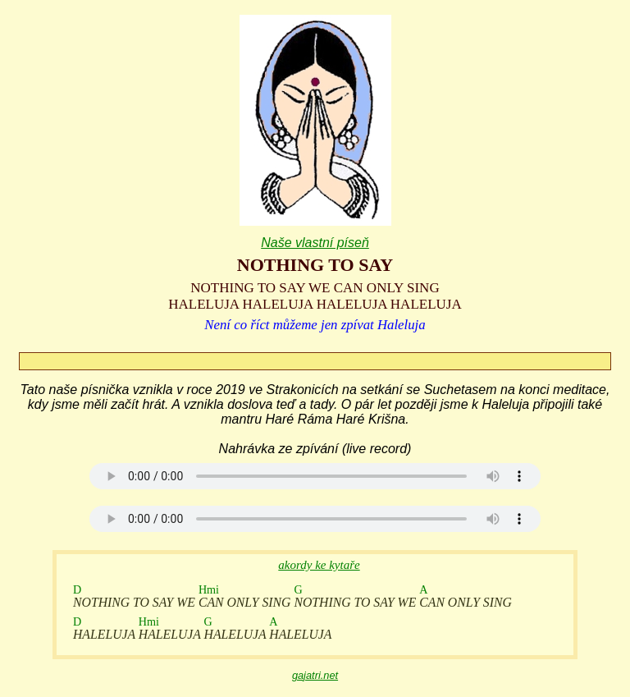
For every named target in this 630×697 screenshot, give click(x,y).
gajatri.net (315, 675)
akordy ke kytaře (318, 564)
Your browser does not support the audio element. (315, 476)
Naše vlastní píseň (315, 243)
